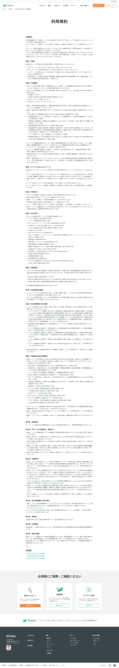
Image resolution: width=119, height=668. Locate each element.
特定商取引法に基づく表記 (31, 665)
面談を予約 (89, 605)
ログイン (114, 1)
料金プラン (57, 5)
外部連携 (49, 653)
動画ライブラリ (96, 640)
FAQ (48, 642)
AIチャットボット (50, 644)
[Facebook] (114, 665)
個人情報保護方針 (12, 665)
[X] (110, 665)
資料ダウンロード (98, 5)
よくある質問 (73, 638)
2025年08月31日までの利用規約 (36, 553)
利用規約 (21, 665)
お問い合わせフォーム (75, 640)
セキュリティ (50, 650)
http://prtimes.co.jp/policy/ (35, 508)
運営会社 (4, 665)
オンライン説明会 (74, 642)
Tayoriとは (42, 5)
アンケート (49, 645)
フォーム (49, 640)
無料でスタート (111, 5)
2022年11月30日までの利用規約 (36, 558)
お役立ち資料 (96, 638)
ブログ (94, 645)
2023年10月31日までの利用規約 (36, 556)
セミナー (95, 642)
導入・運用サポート (74, 645)
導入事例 (65, 5)
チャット (49, 647)
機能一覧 (49, 638)
